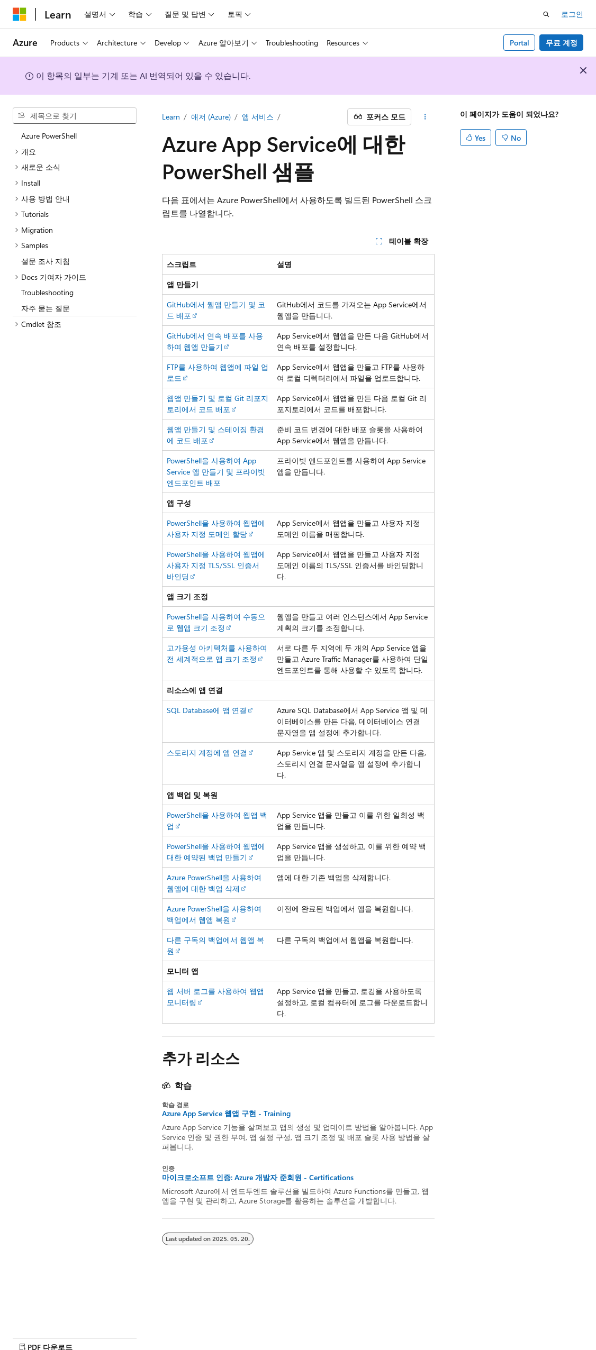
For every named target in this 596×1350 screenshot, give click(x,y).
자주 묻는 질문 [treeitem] (45, 308)
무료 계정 (561, 43)
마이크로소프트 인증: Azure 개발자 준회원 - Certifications (258, 1177)
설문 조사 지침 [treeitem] (45, 261)
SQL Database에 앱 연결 (207, 710)
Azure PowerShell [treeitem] (49, 136)
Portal (519, 43)
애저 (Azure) (211, 117)
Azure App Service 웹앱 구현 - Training (226, 1113)
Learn (171, 117)
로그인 (572, 14)
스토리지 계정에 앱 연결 (207, 752)
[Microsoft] (19, 14)
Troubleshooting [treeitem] (47, 292)
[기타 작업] (425, 116)
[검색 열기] (546, 14)
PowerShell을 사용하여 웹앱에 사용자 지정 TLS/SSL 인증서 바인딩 (216, 565)
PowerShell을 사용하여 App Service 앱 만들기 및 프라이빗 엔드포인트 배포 (216, 471)
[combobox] (75, 115)
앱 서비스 (258, 117)
